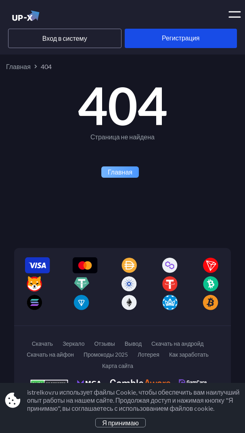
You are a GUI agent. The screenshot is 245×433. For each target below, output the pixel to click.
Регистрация (181, 38)
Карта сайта (117, 365)
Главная (18, 66)
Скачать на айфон (50, 354)
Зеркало (73, 343)
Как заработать (189, 354)
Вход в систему (64, 38)
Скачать (42, 343)
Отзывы (104, 343)
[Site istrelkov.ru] (39, 17)
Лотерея (148, 354)
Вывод (133, 343)
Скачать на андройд (177, 343)
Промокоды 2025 (106, 354)
